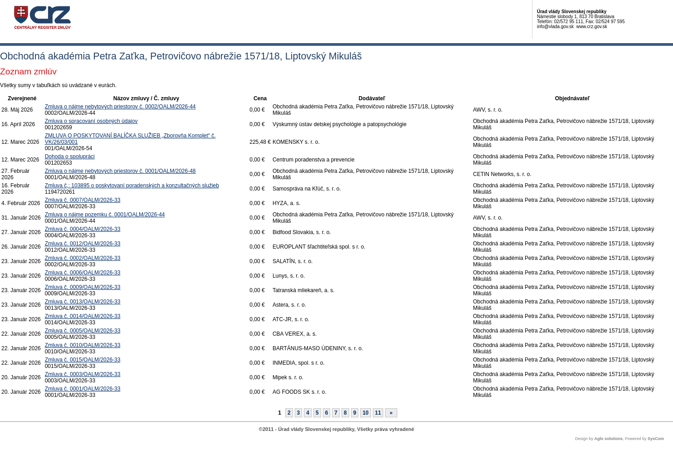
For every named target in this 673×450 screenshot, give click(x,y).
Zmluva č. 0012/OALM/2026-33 (83, 243)
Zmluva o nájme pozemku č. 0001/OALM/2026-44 (105, 214)
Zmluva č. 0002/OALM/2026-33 (83, 258)
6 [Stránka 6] (326, 413)
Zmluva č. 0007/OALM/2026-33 (83, 200)
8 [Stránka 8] (345, 413)
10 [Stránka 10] (365, 413)
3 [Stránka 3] (298, 413)
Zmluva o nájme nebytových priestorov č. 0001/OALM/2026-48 (120, 171)
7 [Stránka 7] (335, 413)
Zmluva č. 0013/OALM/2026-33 (83, 301)
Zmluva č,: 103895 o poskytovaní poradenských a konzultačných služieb (132, 185)
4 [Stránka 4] (307, 413)
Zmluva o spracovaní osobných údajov (91, 121)
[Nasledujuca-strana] (391, 412)
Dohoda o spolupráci (70, 156)
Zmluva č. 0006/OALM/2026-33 (83, 272)
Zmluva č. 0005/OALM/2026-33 (83, 331)
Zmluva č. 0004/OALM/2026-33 (83, 229)
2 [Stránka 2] (289, 413)
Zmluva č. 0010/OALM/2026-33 (83, 345)
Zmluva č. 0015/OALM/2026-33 (83, 360)
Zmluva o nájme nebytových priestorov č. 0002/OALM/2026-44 (120, 106)
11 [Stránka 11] (378, 413)
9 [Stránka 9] (354, 413)
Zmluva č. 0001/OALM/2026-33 (83, 389)
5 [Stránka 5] (317, 413)
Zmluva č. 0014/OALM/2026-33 (83, 316)
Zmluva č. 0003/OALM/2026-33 (83, 374)
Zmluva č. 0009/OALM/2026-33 (83, 287)
